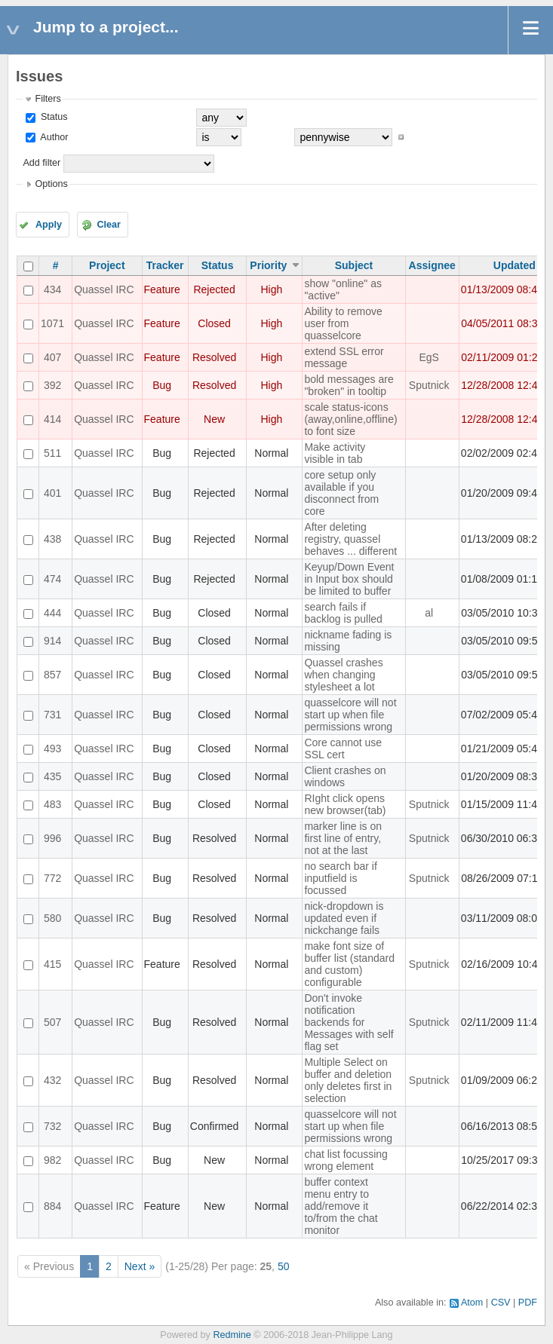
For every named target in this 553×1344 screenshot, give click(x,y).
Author (53, 137)
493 (52, 748)
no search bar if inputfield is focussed (340, 878)
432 (52, 1080)
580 (52, 918)
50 (284, 1266)
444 (52, 613)
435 (52, 776)
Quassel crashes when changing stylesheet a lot (343, 675)
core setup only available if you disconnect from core (341, 493)
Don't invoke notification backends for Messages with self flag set (348, 1022)
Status (52, 117)
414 (52, 419)
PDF (527, 1302)
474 (52, 579)
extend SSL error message (343, 357)
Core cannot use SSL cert (343, 748)
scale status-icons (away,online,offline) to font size (350, 419)
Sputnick (429, 385)
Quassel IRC (104, 289)
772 (52, 878)
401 (52, 493)
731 (52, 715)
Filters (47, 98)
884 (52, 1206)
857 (52, 675)
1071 (52, 323)
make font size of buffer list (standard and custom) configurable (349, 964)
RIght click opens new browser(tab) (345, 804)
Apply (48, 224)
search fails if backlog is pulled (343, 613)
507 (52, 1022)
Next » (139, 1266)
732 (52, 1126)
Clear (109, 224)
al (429, 613)
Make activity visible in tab (334, 453)
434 (52, 289)
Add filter (41, 163)
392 (52, 385)
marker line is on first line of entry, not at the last (343, 838)
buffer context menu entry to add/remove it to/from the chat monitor (340, 1206)
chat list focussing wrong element (346, 1160)
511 (52, 453)
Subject (354, 265)
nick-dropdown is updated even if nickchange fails (343, 918)
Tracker (165, 265)
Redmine (231, 1335)
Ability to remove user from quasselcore (343, 323)
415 (52, 964)
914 (52, 641)
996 (52, 838)
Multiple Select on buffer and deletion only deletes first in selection (348, 1080)
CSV (501, 1302)
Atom (472, 1302)
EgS (428, 357)
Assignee (432, 265)
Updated (514, 265)
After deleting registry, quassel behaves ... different (350, 539)
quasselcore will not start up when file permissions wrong (350, 714)
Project (106, 265)
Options (51, 184)
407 (52, 357)
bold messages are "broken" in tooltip (348, 385)
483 (52, 804)
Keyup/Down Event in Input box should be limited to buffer (349, 579)
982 (52, 1160)
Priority (268, 265)
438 (52, 539)
